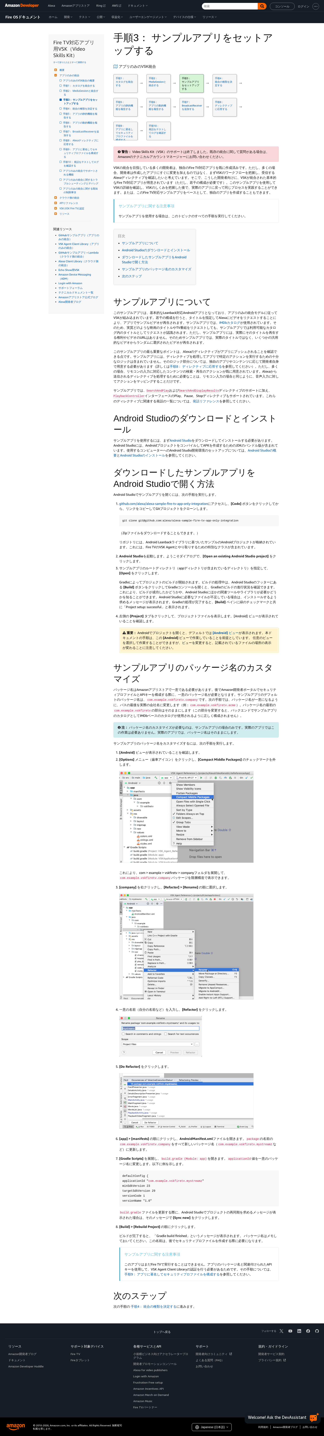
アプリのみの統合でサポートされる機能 (81, 172)
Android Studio (181, 440)
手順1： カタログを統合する (79, 85)
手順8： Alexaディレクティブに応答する (81, 142)
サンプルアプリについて (140, 243)
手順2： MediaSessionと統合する (81, 92)
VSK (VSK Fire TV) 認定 (71, 208)
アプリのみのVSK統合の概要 (79, 80)
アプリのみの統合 (68, 75)
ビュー (226, 633)
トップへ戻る (162, 1332)
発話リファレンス (206, 401)
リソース (63, 214)
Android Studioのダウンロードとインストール (156, 250)
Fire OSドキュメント (22, 17)
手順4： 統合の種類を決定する (80, 108)
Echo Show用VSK (68, 270)
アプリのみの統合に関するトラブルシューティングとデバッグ (81, 181)
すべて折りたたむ (61, 62)
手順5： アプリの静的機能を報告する (80, 115)
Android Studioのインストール (142, 455)
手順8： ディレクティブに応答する (196, 366)
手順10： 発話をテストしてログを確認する (81, 163)
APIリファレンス (68, 203)
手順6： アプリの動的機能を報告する (80, 124)
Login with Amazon (70, 283)
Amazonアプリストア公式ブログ (78, 297)
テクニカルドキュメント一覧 (75, 292)
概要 (61, 70)
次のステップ (132, 276)
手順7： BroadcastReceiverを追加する (81, 133)
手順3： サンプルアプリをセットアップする (81, 101)
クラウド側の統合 (68, 197)
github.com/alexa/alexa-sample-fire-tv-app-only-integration (163, 504)
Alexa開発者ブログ (69, 301)
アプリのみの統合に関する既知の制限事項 (81, 190)
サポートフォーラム (70, 288)
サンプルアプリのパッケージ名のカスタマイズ (156, 269)
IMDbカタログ (229, 323)
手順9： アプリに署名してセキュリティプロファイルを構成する (81, 153)
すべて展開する (79, 62)
